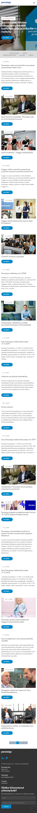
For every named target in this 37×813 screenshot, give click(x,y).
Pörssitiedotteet (9, 55)
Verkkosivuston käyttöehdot (21, 764)
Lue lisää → (7, 37)
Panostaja (6, 2)
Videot (31, 55)
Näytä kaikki (14, 53)
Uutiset (22, 55)
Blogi (25, 53)
